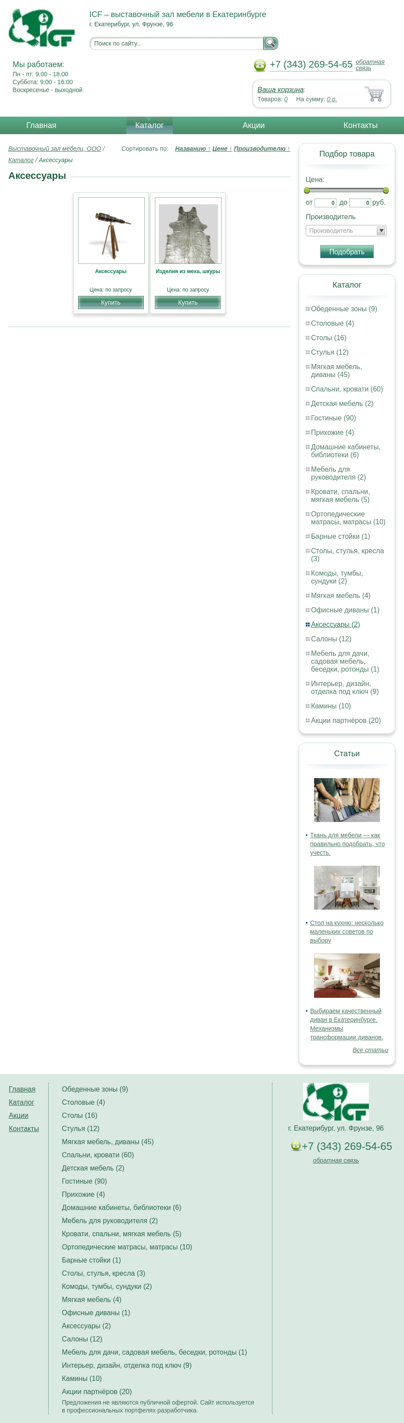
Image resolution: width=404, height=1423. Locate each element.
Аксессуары (111, 271)
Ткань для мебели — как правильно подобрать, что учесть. (347, 844)
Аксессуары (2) (335, 624)
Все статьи (370, 1049)
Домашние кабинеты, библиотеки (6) (346, 451)
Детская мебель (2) (342, 403)
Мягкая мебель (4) (341, 595)
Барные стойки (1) (340, 536)
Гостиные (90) (333, 418)
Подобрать (347, 252)
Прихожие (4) (332, 432)
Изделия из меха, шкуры (188, 271)
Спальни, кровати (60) (347, 389)
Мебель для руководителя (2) (338, 473)
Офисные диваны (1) (345, 610)
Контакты (360, 125)
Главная (41, 125)
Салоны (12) (331, 639)
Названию (193, 148)
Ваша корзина (280, 89)
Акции (254, 125)
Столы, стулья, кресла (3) (103, 1273)
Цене (222, 148)
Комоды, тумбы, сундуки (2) (337, 577)
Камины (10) (331, 706)
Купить (110, 302)
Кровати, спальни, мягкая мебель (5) (340, 495)
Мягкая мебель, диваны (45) (336, 370)
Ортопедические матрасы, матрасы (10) (348, 518)
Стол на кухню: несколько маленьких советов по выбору (346, 931)
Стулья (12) (330, 352)
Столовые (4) (332, 323)
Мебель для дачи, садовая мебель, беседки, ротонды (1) (345, 661)
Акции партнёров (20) (346, 720)
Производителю (262, 148)
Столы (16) (329, 338)
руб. (379, 202)
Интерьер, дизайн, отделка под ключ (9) (345, 687)
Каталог (149, 125)
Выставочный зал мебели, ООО (54, 148)
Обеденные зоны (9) (344, 309)
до (343, 202)
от (309, 202)
